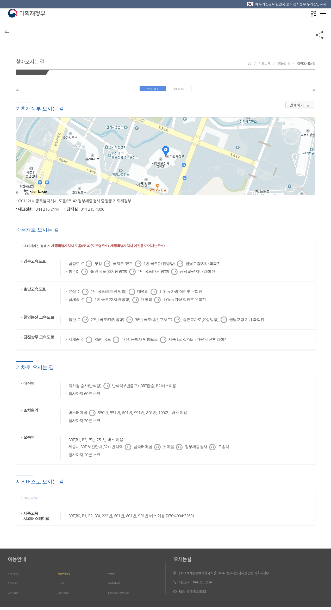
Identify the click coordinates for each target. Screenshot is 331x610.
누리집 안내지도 (18, 595)
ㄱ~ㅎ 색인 (65, 586)
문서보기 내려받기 (120, 586)
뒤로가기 (13, 42)
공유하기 (320, 42)
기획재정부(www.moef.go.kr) (26, 21)
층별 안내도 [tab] (185, 91)
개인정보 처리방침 (70, 577)
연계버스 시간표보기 (38, 503)
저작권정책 (115, 577)
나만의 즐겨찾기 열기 (307, 21)
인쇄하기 (297, 111)
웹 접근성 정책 (17, 586)
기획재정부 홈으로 (249, 63)
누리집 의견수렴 (68, 595)
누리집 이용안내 (18, 577)
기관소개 (264, 63)
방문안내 (284, 63)
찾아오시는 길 (42, 59)
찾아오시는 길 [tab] (147, 91)
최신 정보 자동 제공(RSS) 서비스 (129, 595)
